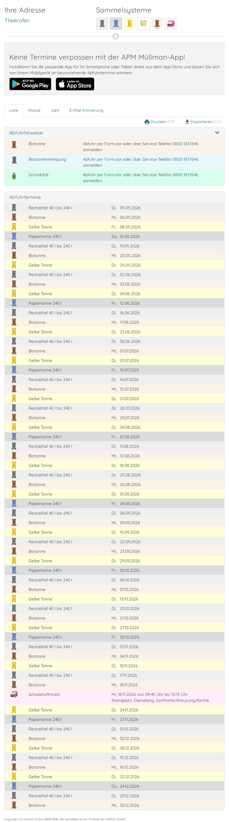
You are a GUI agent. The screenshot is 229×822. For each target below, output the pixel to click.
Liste (13, 110)
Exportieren (202, 122)
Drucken (159, 122)
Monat (34, 110)
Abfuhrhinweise (26, 133)
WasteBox (72, 819)
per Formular (109, 143)
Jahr (55, 110)
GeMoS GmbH (33, 819)
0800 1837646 (185, 143)
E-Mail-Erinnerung (86, 110)
